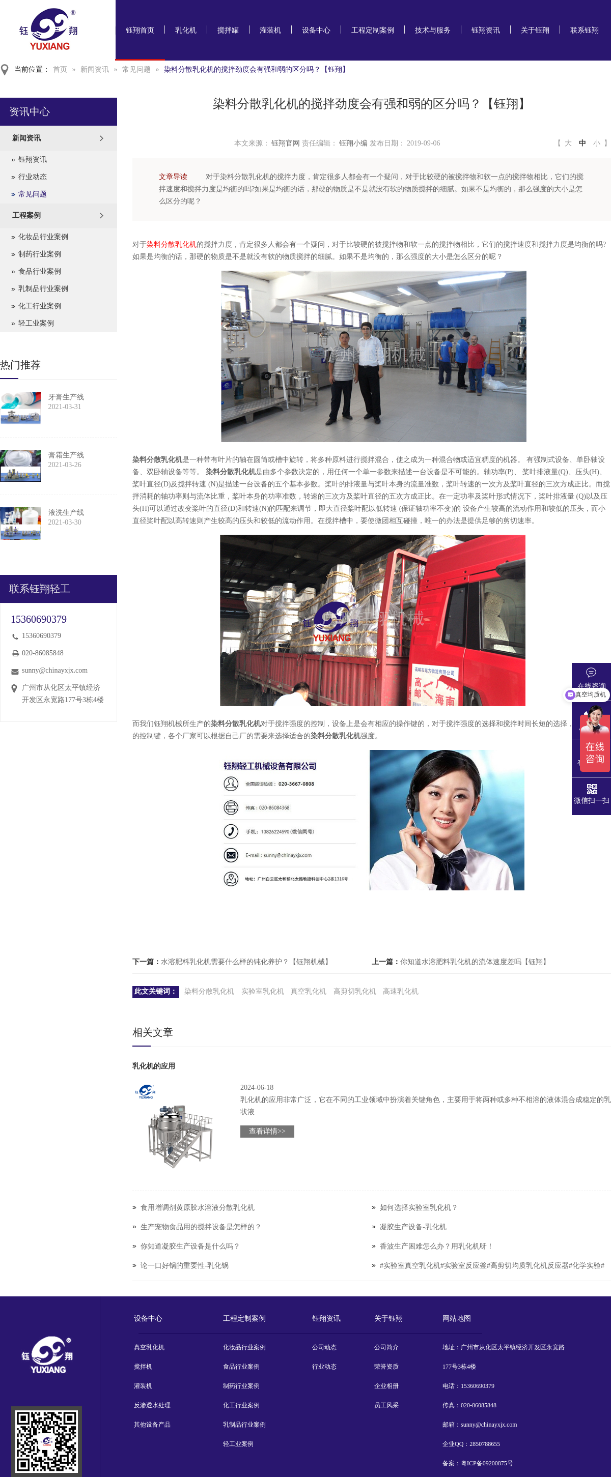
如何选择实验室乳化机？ (419, 1207)
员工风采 (386, 1405)
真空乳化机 (308, 991)
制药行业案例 (39, 254)
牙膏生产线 (66, 397)
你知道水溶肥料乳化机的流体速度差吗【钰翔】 (475, 962)
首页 (60, 69)
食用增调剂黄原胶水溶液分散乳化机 (198, 1207)
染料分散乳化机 (172, 244)
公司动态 (324, 1347)
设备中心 (316, 30)
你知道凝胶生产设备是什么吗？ (190, 1246)
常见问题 (136, 69)
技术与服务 (433, 30)
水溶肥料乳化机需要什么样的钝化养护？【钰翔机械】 (246, 962)
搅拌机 (143, 1366)
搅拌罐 (228, 30)
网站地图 (456, 1318)
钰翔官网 (285, 143)
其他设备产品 (152, 1424)
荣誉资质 (386, 1366)
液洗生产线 (66, 512)
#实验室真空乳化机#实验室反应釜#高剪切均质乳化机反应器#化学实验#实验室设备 (492, 1275)
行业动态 (32, 177)
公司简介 (386, 1347)
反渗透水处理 (152, 1405)
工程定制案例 (372, 30)
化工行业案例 (39, 306)
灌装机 (270, 30)
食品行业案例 (39, 271)
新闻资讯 (94, 69)
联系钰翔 (584, 30)
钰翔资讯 (485, 30)
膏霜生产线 (66, 455)
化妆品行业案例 (43, 237)
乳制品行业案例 (43, 289)
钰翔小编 (353, 143)
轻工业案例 (36, 323)
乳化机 (186, 30)
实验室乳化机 (262, 991)
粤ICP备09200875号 (487, 1463)
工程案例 (26, 215)
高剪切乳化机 (355, 991)
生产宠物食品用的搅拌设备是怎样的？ (201, 1227)
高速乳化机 (401, 991)
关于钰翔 (535, 30)
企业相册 (386, 1385)
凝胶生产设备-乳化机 (413, 1227)
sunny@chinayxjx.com (55, 670)
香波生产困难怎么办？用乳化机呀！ (437, 1246)
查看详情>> (267, 1131)
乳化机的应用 (153, 1066)
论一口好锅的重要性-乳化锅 (185, 1265)
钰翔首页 (140, 30)
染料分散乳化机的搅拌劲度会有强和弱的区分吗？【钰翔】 (256, 69)
